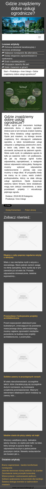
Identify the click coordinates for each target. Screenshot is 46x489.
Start (6, 71)
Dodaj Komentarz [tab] (13, 210)
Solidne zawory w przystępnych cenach (22, 377)
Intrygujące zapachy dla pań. (17, 64)
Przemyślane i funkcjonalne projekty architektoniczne (21, 317)
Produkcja (14, 71)
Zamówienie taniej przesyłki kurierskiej (18, 473)
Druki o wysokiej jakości (15, 61)
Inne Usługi (26, 71)
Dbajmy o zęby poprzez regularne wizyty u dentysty (22, 256)
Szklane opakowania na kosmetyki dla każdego (22, 479)
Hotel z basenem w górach (16, 67)
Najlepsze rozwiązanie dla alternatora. (21, 53)
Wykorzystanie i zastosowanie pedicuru (19, 476)
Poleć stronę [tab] (30, 210)
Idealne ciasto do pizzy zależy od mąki (21, 435)
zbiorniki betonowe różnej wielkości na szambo (22, 471)
